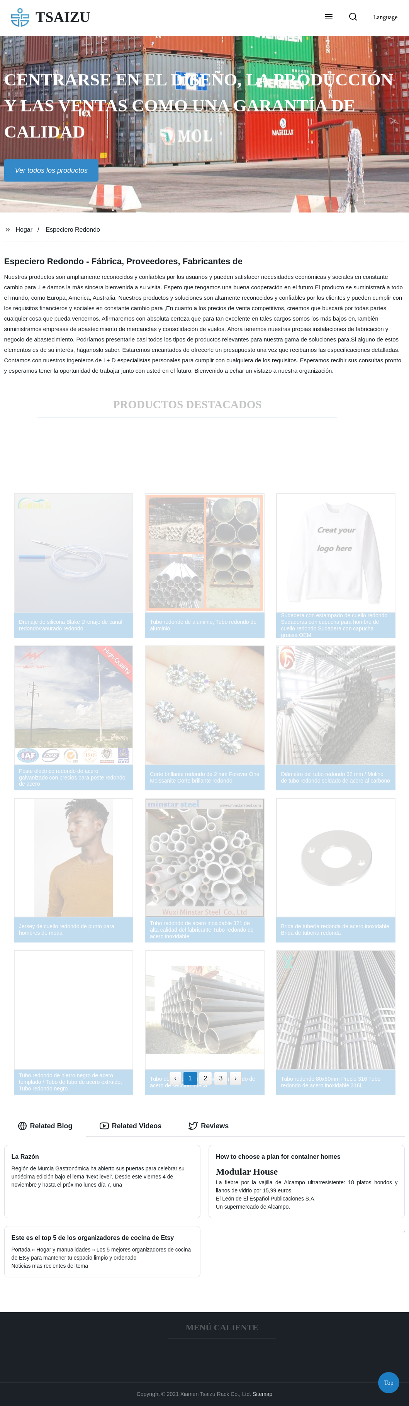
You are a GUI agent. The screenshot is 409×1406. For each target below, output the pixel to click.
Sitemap (262, 1394)
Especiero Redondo (73, 229)
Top (389, 1382)
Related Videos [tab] (131, 1126)
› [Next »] (235, 1078)
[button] (328, 17)
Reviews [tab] (208, 1126)
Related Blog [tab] (45, 1126)
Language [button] (385, 17)
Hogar (23, 229)
